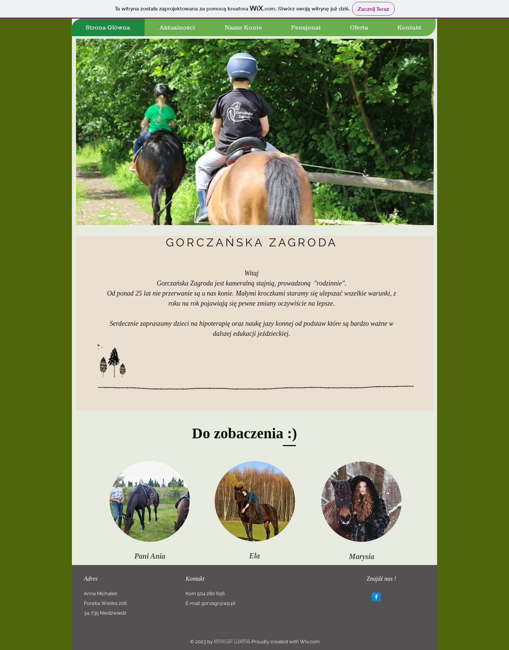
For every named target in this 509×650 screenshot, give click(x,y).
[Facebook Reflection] (376, 597)
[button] (255, 132)
